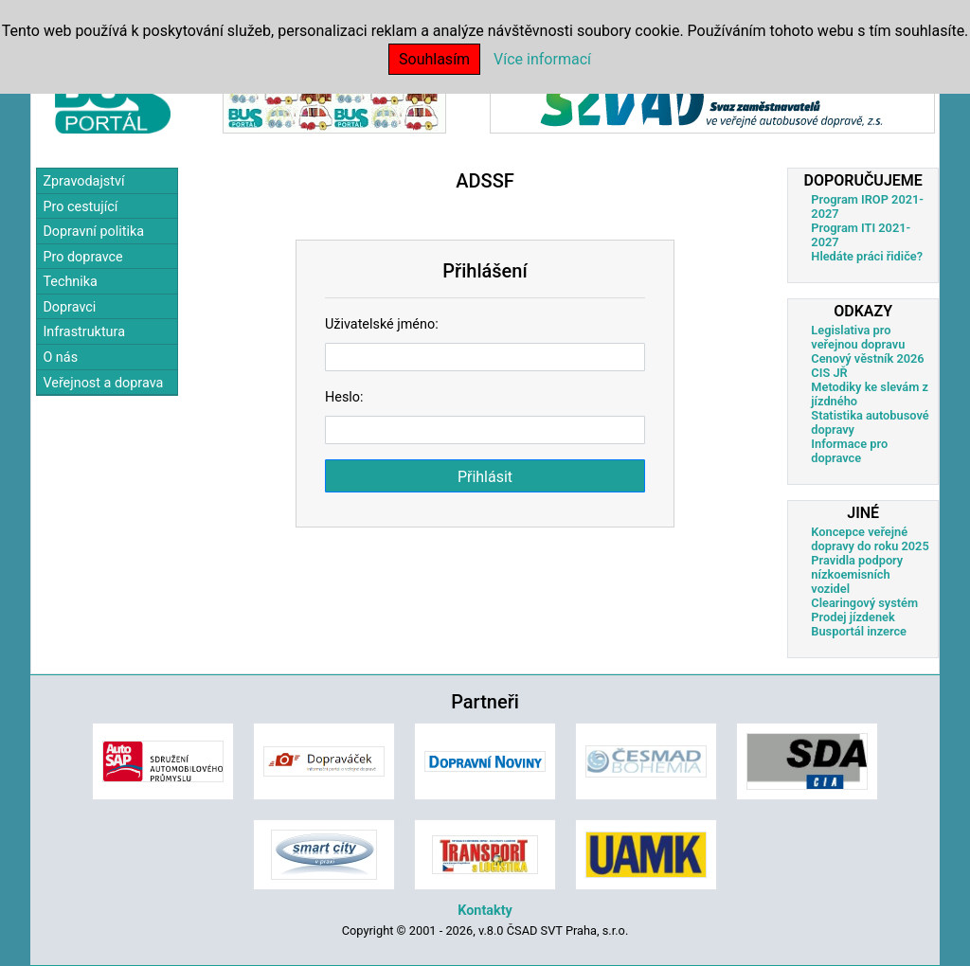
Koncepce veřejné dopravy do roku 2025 (869, 539)
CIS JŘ (829, 373)
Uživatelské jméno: (382, 324)
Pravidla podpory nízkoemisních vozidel (857, 574)
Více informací (542, 59)
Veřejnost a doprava (103, 383)
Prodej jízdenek (852, 617)
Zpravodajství (83, 181)
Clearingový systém (864, 603)
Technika (70, 282)
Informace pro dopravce (849, 451)
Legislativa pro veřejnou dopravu (858, 337)
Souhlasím (434, 59)
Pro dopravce (82, 257)
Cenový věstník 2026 (867, 358)
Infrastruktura (84, 332)
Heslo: (344, 397)
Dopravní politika (93, 232)
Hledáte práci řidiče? (867, 256)
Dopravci (69, 307)
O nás (60, 357)
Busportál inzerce (859, 631)
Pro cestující (80, 207)
